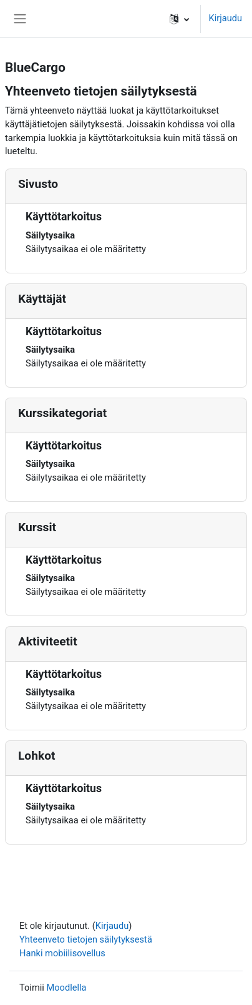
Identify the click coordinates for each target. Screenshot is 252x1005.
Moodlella (66, 987)
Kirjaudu (225, 18)
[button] (179, 18)
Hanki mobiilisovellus (62, 953)
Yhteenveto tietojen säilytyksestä (85, 939)
